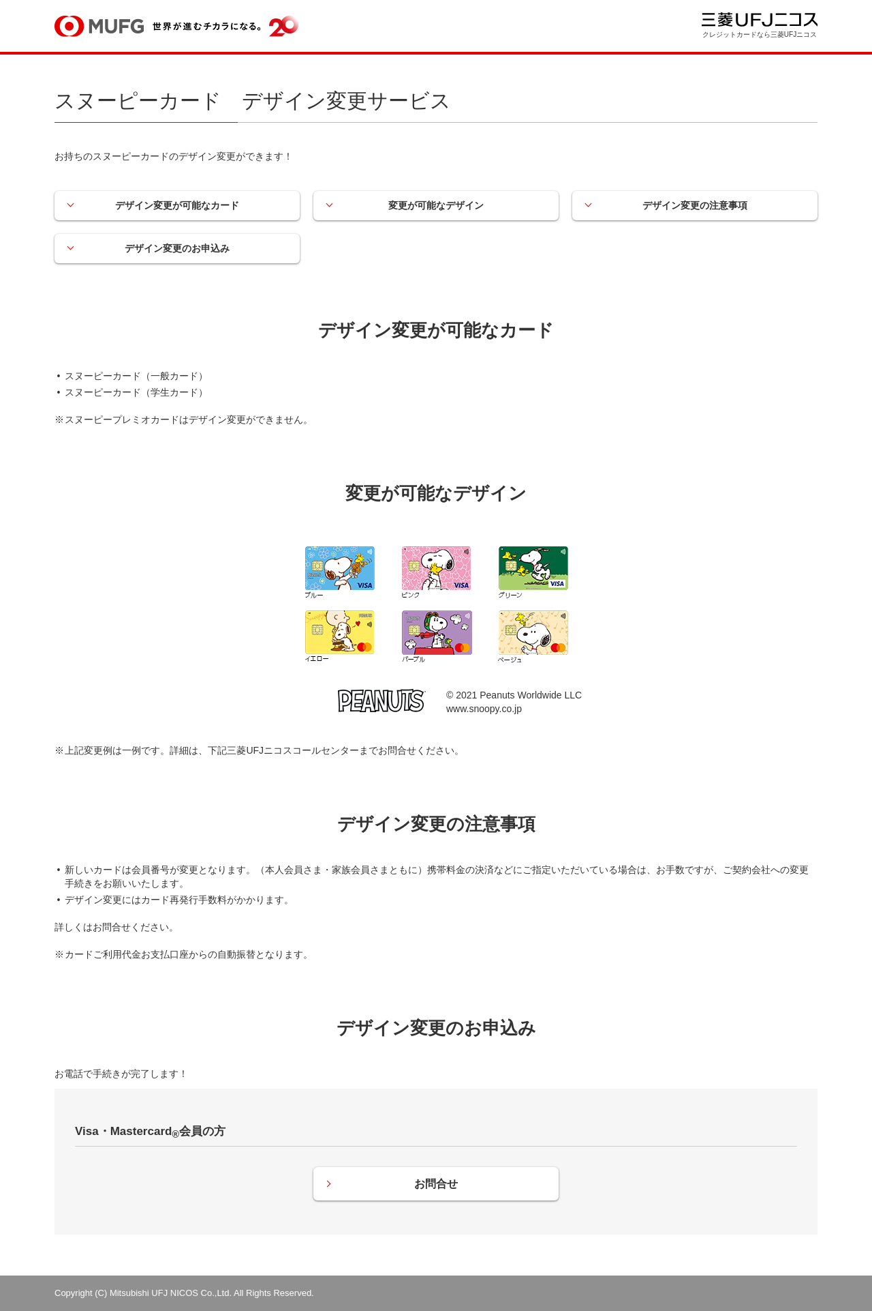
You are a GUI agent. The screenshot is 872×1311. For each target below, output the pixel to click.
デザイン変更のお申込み (177, 248)
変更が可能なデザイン (436, 205)
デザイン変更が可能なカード (177, 205)
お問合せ (436, 1184)
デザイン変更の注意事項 (694, 205)
